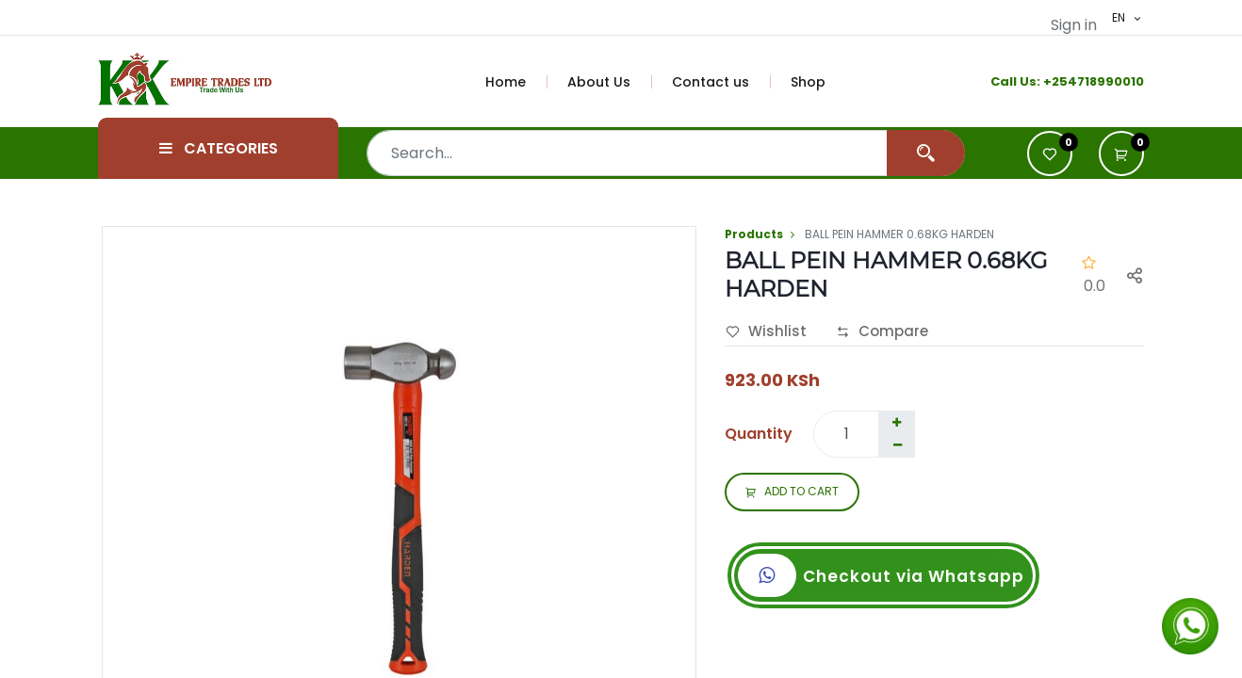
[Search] (926, 153)
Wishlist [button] (766, 332)
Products (754, 234)
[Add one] (896, 423)
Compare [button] (882, 332)
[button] (1121, 153)
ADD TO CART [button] (792, 492)
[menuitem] (516, 82)
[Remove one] (897, 445)
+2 (1051, 81)
